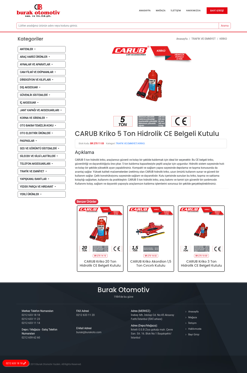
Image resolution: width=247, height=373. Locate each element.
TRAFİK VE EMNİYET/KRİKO (130, 143)
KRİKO (223, 38)
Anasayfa (182, 38)
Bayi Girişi (193, 334)
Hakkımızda (194, 328)
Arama (225, 25)
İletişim (192, 323)
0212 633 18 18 (16, 363)
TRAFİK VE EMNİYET (203, 38)
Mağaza (192, 317)
